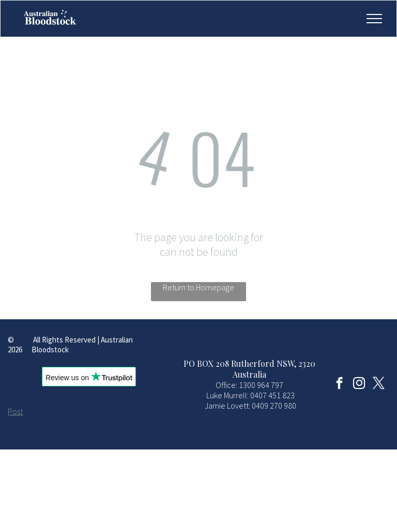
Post (15, 411)
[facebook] (339, 384)
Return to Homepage (198, 287)
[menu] (374, 18)
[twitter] (379, 384)
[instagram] (359, 384)
